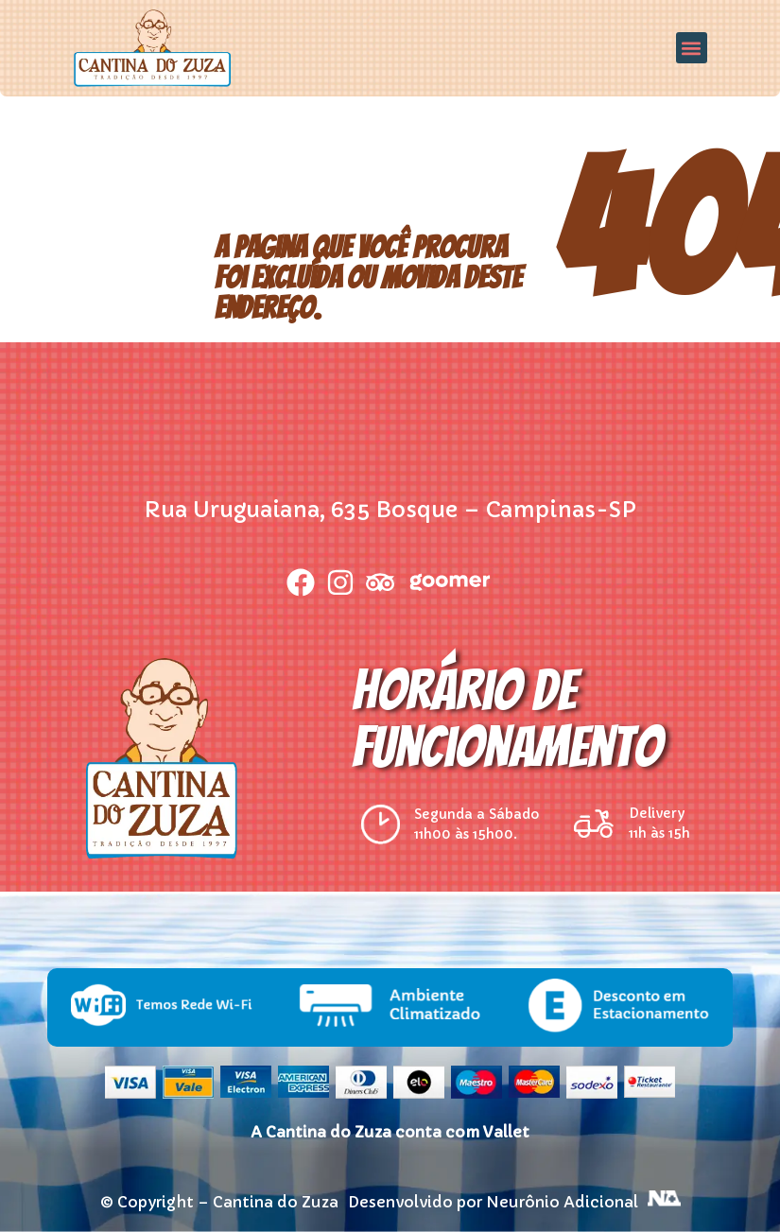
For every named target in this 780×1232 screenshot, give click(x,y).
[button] (691, 47)
